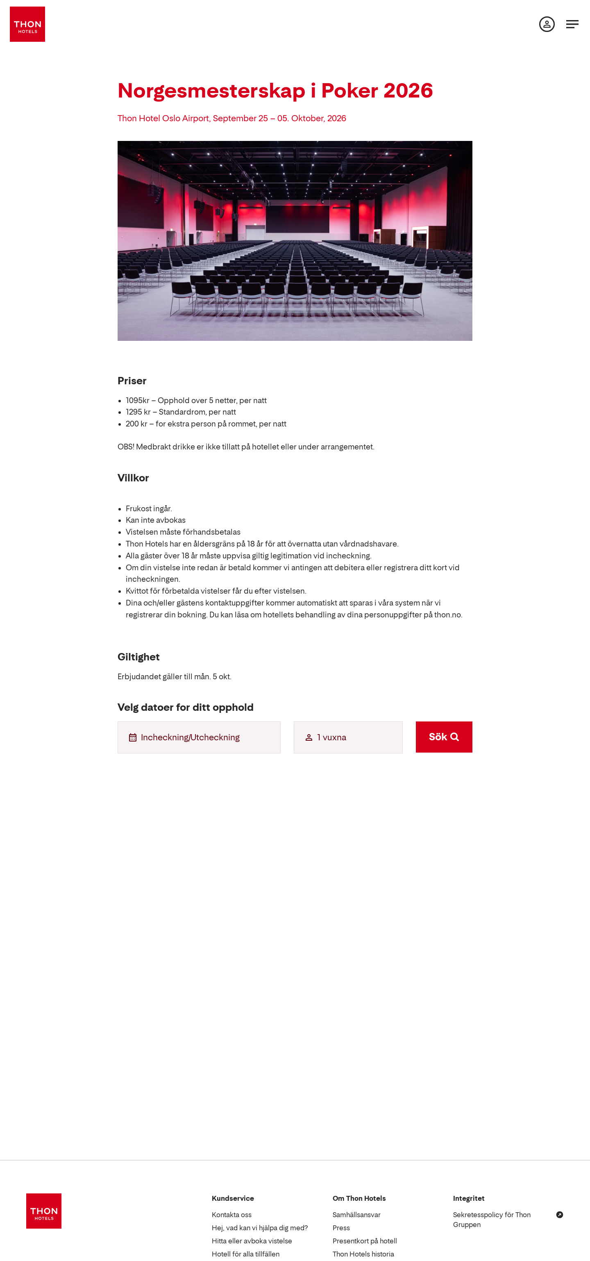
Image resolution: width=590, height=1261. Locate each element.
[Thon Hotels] (27, 24)
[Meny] (572, 24)
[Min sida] (547, 24)
